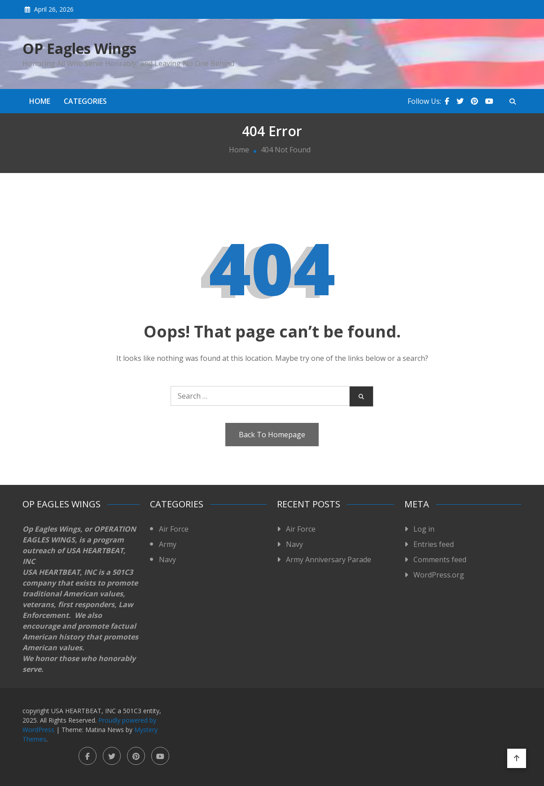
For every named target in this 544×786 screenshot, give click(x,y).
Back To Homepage (272, 435)
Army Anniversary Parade (328, 559)
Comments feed (439, 559)
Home (39, 101)
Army (167, 544)
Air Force (174, 529)
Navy (167, 559)
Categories (85, 101)
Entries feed (433, 544)
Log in (423, 529)
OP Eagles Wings (79, 48)
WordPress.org (438, 575)
